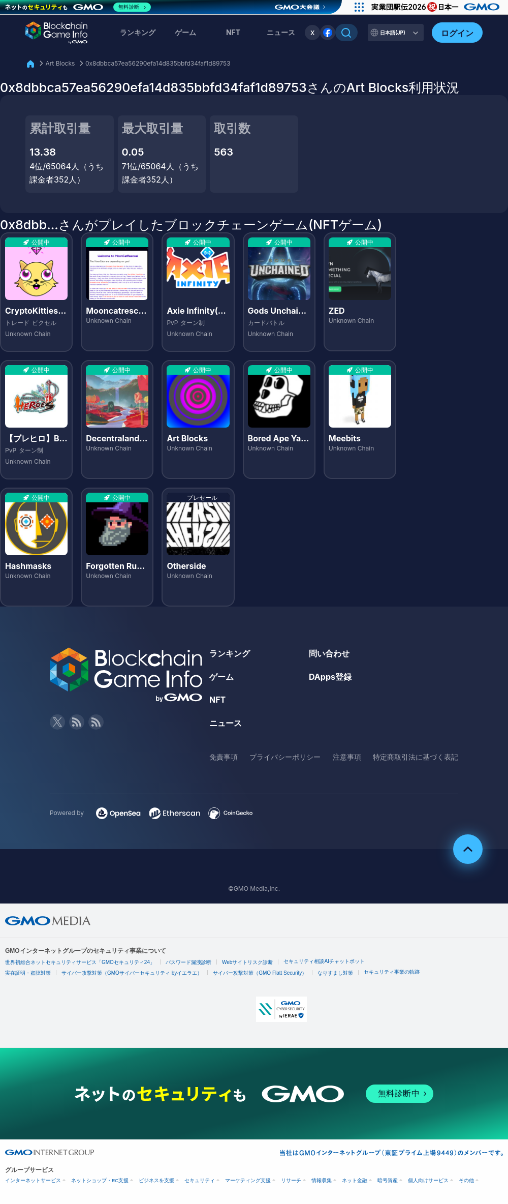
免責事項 (223, 756)
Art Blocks (60, 63)
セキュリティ (199, 1180)
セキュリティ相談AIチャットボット (323, 961)
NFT (233, 32)
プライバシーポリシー (285, 756)
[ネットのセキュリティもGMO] (78, 7)
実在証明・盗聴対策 (28, 973)
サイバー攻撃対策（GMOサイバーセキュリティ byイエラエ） (131, 973)
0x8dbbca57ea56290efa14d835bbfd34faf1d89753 (158, 63)
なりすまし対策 (335, 973)
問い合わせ (329, 653)
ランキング (137, 32)
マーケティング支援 (248, 1180)
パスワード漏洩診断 (188, 962)
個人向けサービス (428, 1180)
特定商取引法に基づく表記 (415, 756)
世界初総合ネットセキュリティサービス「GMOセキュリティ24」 (80, 962)
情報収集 (321, 1180)
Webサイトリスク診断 (247, 962)
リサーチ (291, 1180)
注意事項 (347, 756)
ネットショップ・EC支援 (100, 1180)
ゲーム (185, 32)
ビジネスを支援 (156, 1180)
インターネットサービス (33, 1180)
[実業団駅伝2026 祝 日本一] (437, 7)
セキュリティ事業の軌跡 (392, 972)
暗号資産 (387, 1180)
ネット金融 (354, 1180)
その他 (466, 1180)
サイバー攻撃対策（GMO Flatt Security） (260, 973)
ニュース (225, 723)
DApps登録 (330, 677)
